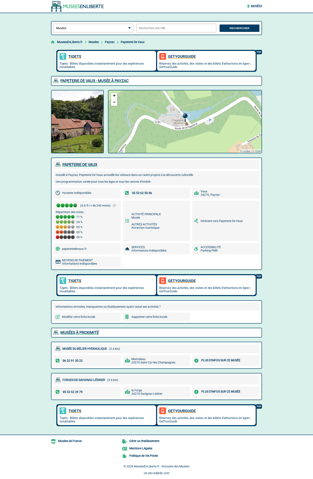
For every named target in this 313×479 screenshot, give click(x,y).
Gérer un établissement (144, 441)
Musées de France (70, 441)
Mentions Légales (140, 448)
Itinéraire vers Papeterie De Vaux (222, 221)
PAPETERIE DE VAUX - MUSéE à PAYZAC (94, 81)
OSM (258, 151)
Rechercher (239, 28)
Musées (256, 6)
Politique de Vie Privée (143, 455)
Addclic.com (161, 473)
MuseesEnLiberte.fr (69, 42)
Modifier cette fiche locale (78, 316)
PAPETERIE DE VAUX (79, 164)
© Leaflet (245, 151)
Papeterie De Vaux (132, 42)
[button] (185, 117)
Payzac (110, 42)
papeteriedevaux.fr (74, 248)
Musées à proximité (79, 332)
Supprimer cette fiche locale (149, 316)
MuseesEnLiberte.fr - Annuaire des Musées (161, 466)
